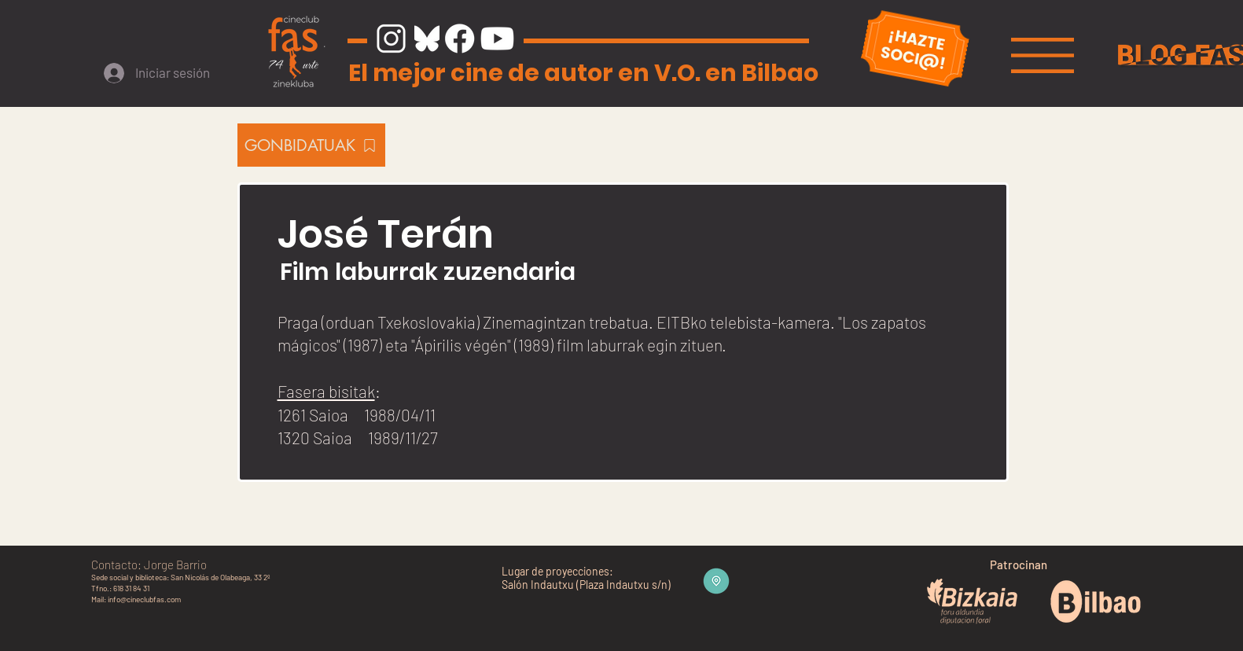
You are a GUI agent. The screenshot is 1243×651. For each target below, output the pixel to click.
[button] (1042, 55)
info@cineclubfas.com (144, 599)
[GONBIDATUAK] (311, 145)
